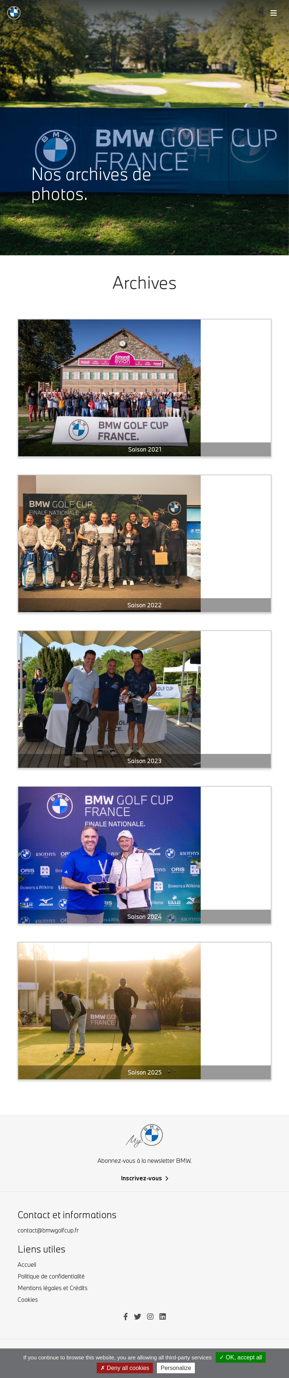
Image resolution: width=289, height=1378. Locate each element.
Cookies (28, 1299)
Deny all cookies (124, 1368)
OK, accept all (240, 1357)
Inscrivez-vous (144, 1178)
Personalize (176, 1368)
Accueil (27, 1264)
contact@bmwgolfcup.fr (48, 1230)
